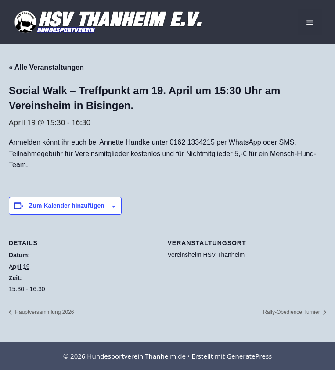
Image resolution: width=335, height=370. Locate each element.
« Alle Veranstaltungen (46, 67)
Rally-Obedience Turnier (292, 312)
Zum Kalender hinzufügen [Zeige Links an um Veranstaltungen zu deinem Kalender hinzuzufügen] (66, 205)
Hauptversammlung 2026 (44, 312)
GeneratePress (249, 356)
